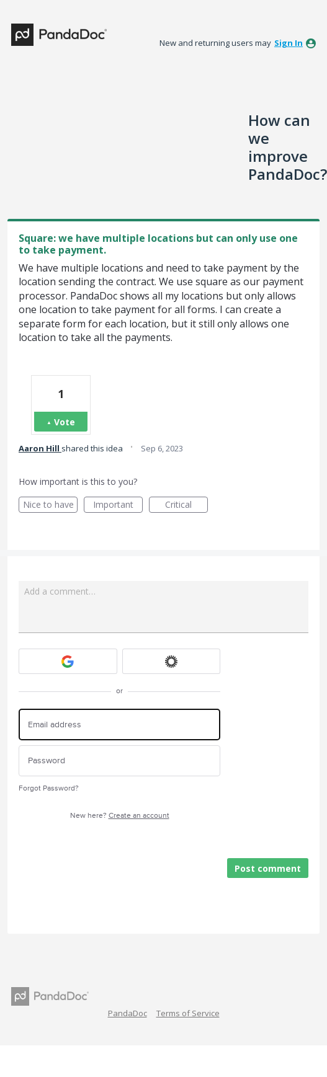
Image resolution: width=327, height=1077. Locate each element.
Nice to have (50, 506)
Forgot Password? (49, 788)
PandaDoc (127, 1013)
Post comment (268, 868)
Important (118, 506)
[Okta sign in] (171, 661)
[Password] (119, 761)
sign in (288, 42)
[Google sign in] (68, 661)
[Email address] (119, 724)
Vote (64, 422)
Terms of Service (188, 1013)
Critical (186, 506)
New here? (119, 815)
